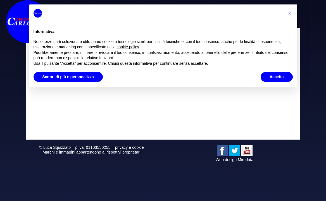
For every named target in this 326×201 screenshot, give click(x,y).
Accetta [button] (277, 77)
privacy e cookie (129, 147)
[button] (289, 13)
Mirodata (245, 159)
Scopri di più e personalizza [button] (68, 77)
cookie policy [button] (128, 47)
